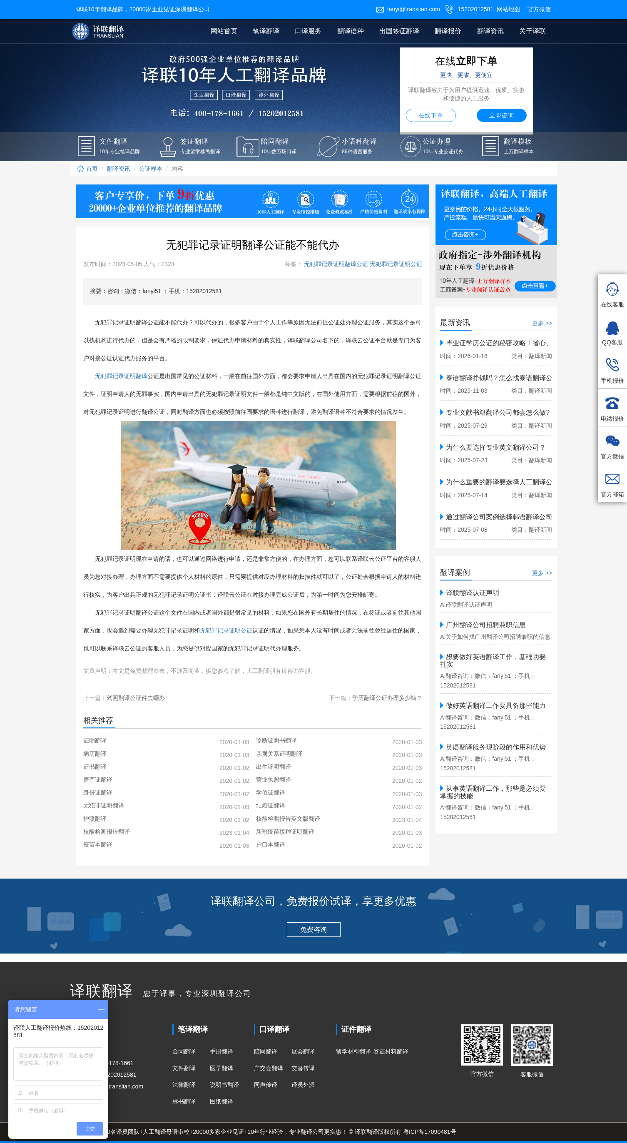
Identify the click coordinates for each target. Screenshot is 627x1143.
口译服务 (308, 31)
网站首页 (224, 31)
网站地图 (508, 9)
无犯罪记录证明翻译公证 (335, 264)
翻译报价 (448, 31)
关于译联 (532, 31)
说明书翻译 (224, 1084)
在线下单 (430, 115)
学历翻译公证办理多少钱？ (387, 698)
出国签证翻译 (399, 31)
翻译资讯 (490, 31)
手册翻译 (221, 1051)
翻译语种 (350, 31)
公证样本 (150, 168)
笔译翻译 (266, 31)
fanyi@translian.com (408, 9)
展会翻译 (303, 1051)
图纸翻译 (221, 1101)
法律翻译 (184, 1084)
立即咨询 (501, 115)
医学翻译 (221, 1068)
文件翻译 (184, 1068)
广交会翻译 (268, 1068)
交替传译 (303, 1068)
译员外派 (303, 1084)
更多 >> (542, 323)
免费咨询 (313, 929)
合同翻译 (184, 1051)
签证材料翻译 (390, 1051)
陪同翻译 (265, 1051)
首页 (87, 168)
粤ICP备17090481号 (429, 1131)
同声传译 (265, 1084)
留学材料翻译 (353, 1051)
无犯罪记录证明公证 (395, 264)
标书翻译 (184, 1101)
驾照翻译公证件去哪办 (136, 698)
